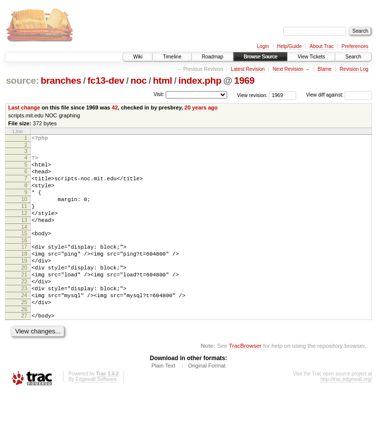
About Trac (321, 46)
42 (115, 107)
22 (24, 307)
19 (24, 281)
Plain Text (163, 398)
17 (24, 264)
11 (24, 218)
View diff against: (339, 95)
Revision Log (354, 69)
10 (24, 209)
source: (22, 80)
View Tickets (311, 56)
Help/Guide (289, 46)
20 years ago (201, 107)
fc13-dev (105, 80)
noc (138, 80)
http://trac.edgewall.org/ (346, 412)
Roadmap (212, 56)
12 (24, 226)
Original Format (207, 398)
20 (24, 290)
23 (24, 315)
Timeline (172, 56)
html (162, 80)
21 (24, 298)
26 (24, 340)
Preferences (355, 46)
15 (24, 250)
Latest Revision (247, 69)
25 (24, 332)
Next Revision (288, 69)
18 (24, 273)
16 (24, 258)
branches (61, 80)
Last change (24, 107)
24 (24, 323)
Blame (324, 69)
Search (353, 56)
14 (24, 243)
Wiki (137, 56)
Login (263, 46)
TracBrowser (245, 378)
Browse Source (260, 56)
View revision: (252, 95)
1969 (244, 80)
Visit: (158, 94)
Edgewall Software (96, 412)
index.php (200, 80)
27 (24, 347)
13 (24, 235)
